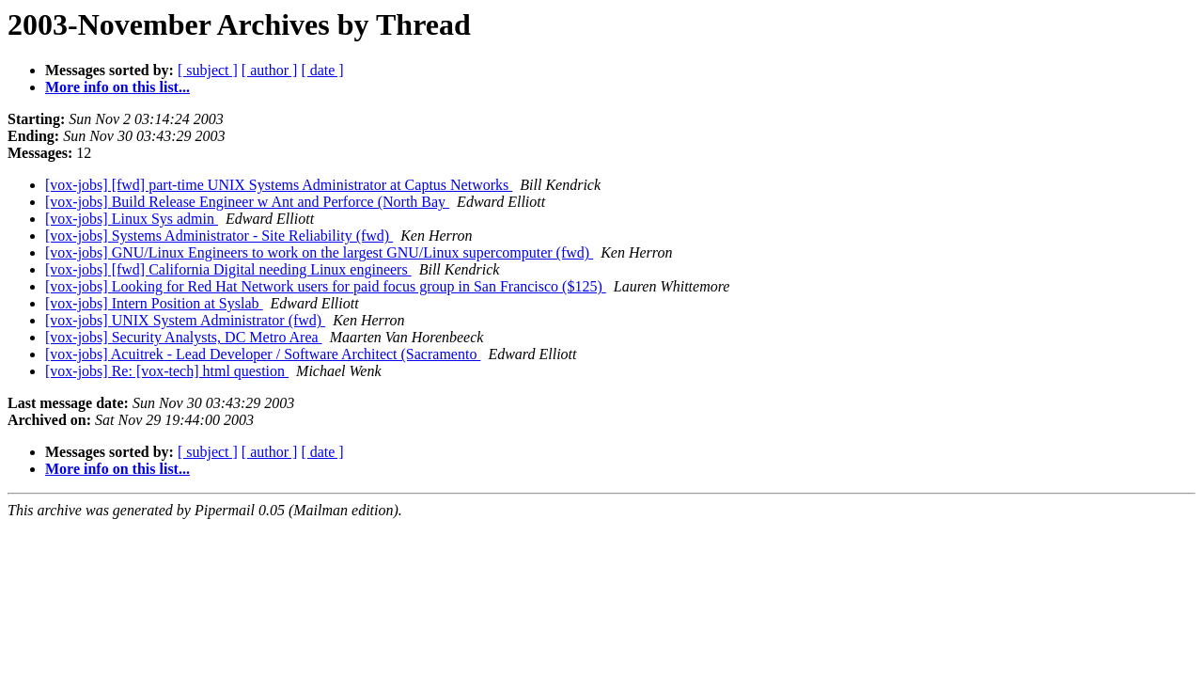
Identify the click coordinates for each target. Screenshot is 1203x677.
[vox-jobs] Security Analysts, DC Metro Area (183, 337)
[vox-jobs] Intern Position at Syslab (154, 303)
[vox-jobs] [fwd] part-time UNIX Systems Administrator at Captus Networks (278, 185)
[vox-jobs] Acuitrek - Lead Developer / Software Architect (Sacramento (262, 354)
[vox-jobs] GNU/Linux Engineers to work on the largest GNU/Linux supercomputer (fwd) (319, 252)
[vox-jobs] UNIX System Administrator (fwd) (185, 320)
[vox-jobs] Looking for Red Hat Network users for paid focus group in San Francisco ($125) (325, 286)
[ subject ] (208, 70)
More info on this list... (117, 87)
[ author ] (270, 70)
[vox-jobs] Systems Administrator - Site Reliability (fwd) (219, 236)
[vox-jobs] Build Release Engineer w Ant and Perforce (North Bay (247, 202)
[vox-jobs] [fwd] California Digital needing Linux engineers (228, 269)
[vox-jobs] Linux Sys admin (131, 219)
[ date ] (322, 70)
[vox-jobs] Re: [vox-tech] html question (167, 371)
